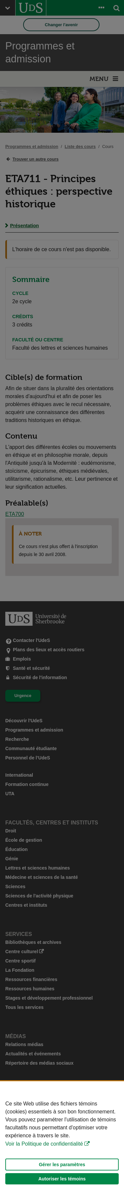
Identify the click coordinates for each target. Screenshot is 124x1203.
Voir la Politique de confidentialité (44, 1144)
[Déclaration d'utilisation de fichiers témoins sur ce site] (62, 1142)
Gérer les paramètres (62, 1164)
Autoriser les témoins (62, 1178)
